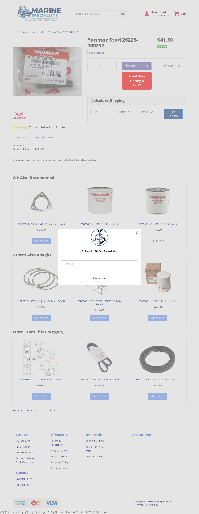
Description (23, 137)
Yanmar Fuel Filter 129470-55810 (157, 224)
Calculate (173, 114)
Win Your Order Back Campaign (25, 460)
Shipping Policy (59, 462)
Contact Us (22, 484)
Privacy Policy (58, 450)
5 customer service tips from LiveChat (33, 410)
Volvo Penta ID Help (94, 448)
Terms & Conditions (56, 443)
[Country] (125, 112)
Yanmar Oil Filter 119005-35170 (157, 301)
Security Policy (59, 468)
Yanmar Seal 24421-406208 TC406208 (157, 379)
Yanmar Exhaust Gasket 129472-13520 (41, 224)
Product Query (24, 479)
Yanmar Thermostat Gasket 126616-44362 (99, 302)
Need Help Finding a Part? (137, 80)
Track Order (23, 446)
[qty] (100, 112)
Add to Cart (136, 66)
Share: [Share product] (97, 52)
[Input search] (95, 13)
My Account (23, 441)
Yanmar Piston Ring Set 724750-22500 (41, 301)
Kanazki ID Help (94, 441)
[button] (157, 13)
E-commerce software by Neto (148, 504)
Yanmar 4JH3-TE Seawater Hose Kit (41, 379)
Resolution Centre (26, 452)
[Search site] (123, 13)
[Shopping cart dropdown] (180, 13)
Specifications (44, 137)
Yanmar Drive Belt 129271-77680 (99, 379)
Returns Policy (59, 456)
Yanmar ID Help (94, 456)
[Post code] (149, 112)
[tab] (23, 137)
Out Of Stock (157, 241)
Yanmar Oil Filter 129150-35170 (99, 224)
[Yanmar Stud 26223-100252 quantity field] (102, 66)
